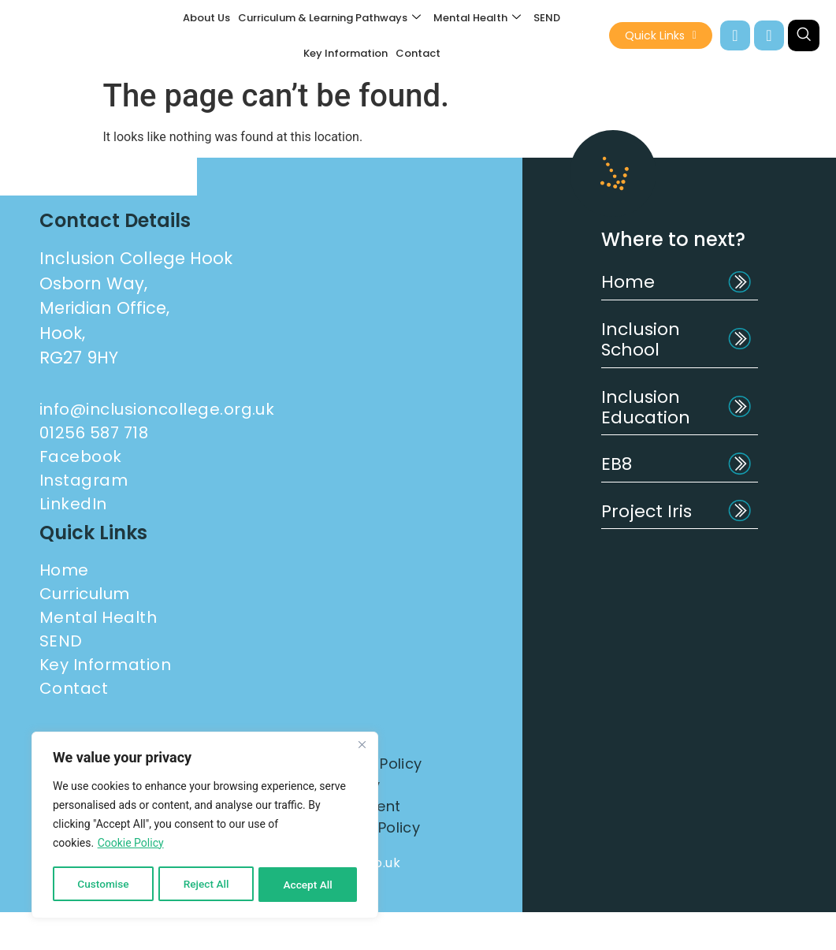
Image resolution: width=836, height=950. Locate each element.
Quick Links (661, 35)
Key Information (345, 53)
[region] (205, 826)
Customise (102, 884)
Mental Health (477, 17)
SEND (546, 17)
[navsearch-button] (803, 35)
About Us (206, 17)
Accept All (308, 884)
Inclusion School (640, 339)
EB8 (616, 464)
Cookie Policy (131, 845)
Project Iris (646, 511)
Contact (418, 53)
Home (628, 282)
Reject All (206, 884)
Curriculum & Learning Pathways (329, 17)
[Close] (361, 747)
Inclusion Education (645, 407)
